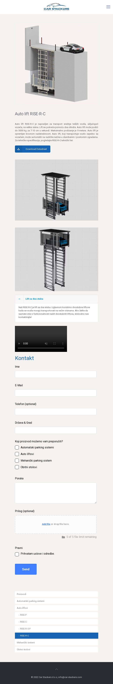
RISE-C (23, 622)
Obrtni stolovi (23, 649)
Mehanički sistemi (26, 642)
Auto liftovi (22, 608)
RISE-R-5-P (25, 628)
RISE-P (23, 615)
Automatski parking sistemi (30, 601)
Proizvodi (21, 594)
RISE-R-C (24, 635)
